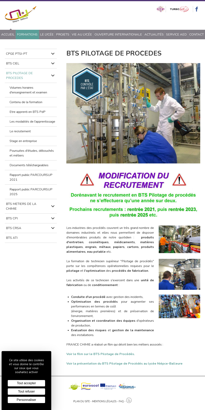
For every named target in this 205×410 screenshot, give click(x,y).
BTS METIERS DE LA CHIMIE (21, 206)
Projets (62, 34)
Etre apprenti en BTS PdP (27, 112)
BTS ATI (11, 238)
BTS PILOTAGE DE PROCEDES (19, 75)
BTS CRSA (13, 228)
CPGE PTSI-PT (16, 54)
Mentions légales (104, 401)
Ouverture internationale (118, 34)
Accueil (8, 34)
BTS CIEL (12, 63)
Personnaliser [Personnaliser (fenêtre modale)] (26, 399)
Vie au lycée (82, 34)
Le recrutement (20, 131)
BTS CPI (12, 218)
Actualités (154, 34)
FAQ (121, 401)
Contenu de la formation (26, 102)
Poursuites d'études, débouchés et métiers (32, 153)
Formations (27, 34)
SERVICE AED (176, 34)
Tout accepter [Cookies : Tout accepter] (26, 383)
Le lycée (47, 34)
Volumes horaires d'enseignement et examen (28, 90)
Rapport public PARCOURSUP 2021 (31, 177)
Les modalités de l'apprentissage (32, 121)
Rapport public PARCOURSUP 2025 (31, 191)
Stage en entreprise (23, 141)
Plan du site (81, 401)
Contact (196, 34)
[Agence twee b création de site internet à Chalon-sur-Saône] (129, 400)
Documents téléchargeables (29, 165)
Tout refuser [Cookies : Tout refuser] (26, 391)
